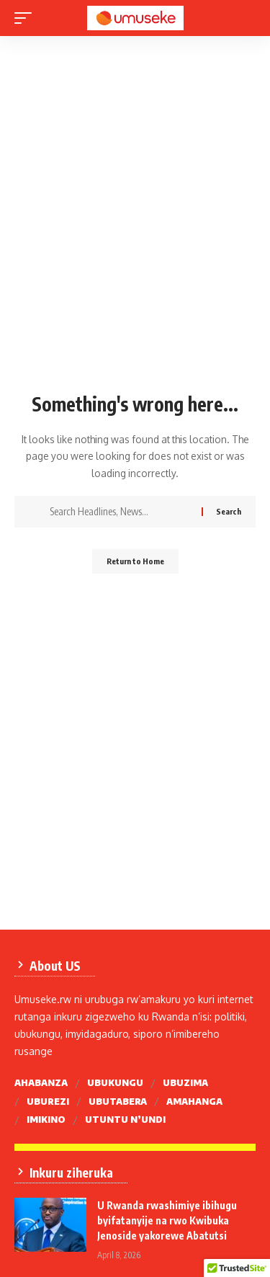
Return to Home (135, 561)
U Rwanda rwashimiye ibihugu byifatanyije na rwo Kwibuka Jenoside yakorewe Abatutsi (167, 1220)
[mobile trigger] (26, 18)
